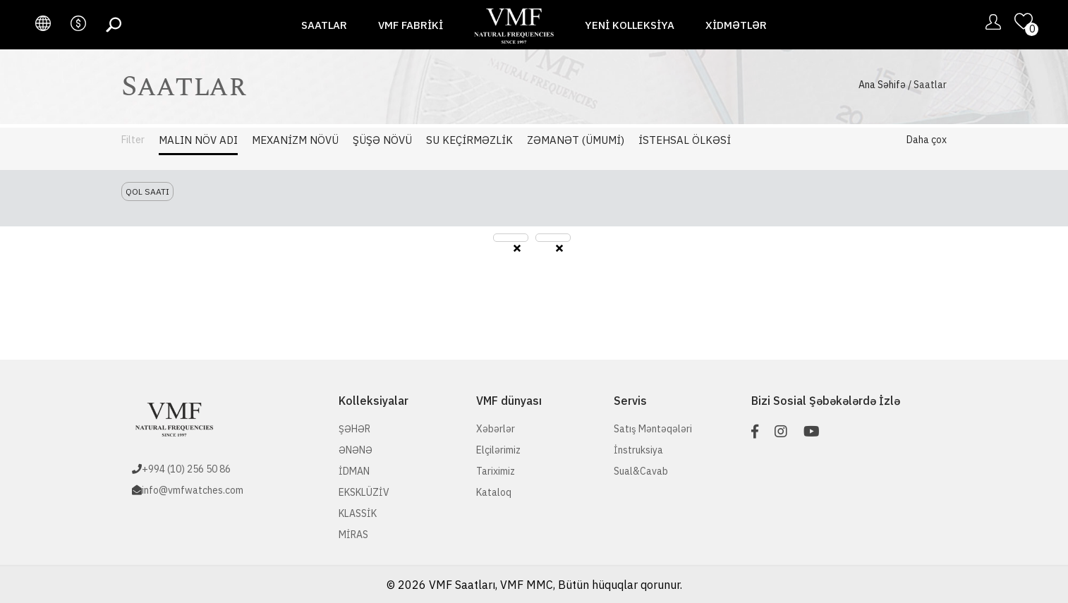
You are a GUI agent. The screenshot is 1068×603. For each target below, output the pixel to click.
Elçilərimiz (498, 450)
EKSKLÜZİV (364, 492)
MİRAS (353, 534)
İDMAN (354, 471)
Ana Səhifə (882, 84)
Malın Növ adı (198, 140)
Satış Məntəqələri (653, 428)
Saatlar (324, 25)
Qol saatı (147, 191)
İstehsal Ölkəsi (684, 140)
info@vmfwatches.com (192, 490)
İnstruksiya (638, 450)
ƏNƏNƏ (355, 450)
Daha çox (926, 139)
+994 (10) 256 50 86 (186, 469)
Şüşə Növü (382, 140)
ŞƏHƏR (354, 428)
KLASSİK (358, 513)
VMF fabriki (410, 25)
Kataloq (493, 492)
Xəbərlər (495, 428)
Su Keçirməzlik (469, 140)
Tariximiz (495, 471)
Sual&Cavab (641, 471)
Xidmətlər (736, 25)
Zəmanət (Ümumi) (575, 140)
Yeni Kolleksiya (629, 25)
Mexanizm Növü (295, 140)
